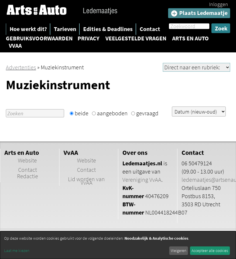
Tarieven (65, 28)
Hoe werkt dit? (28, 28)
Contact (150, 28)
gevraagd (147, 113)
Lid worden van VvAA (86, 181)
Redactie (27, 176)
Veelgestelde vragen (135, 38)
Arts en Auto (190, 38)
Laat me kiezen (16, 250)
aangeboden (112, 113)
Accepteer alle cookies (209, 250)
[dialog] (118, 245)
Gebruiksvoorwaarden (39, 38)
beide (81, 113)
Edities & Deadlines (108, 28)
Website (27, 160)
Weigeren (178, 250)
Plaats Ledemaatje (199, 13)
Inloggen (218, 4)
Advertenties (21, 67)
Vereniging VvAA (141, 179)
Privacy (89, 38)
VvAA (15, 45)
